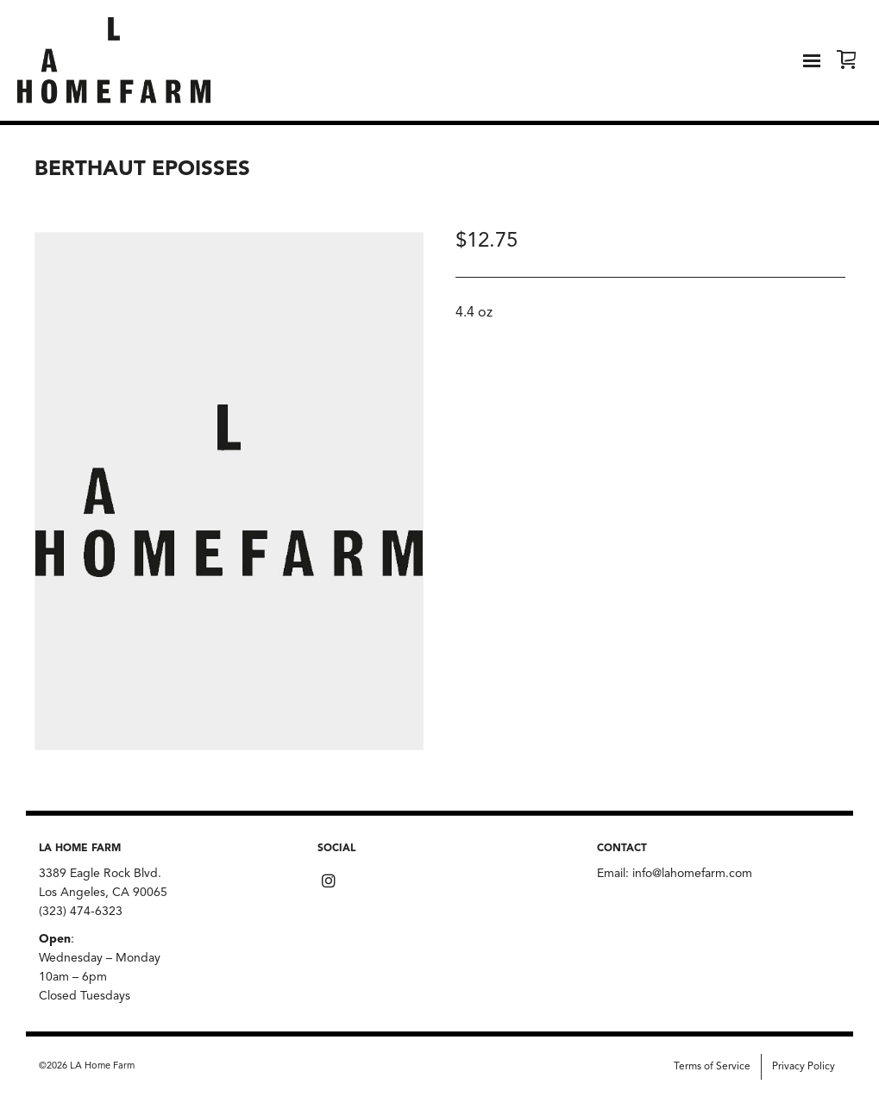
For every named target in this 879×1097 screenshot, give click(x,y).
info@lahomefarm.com (692, 874)
